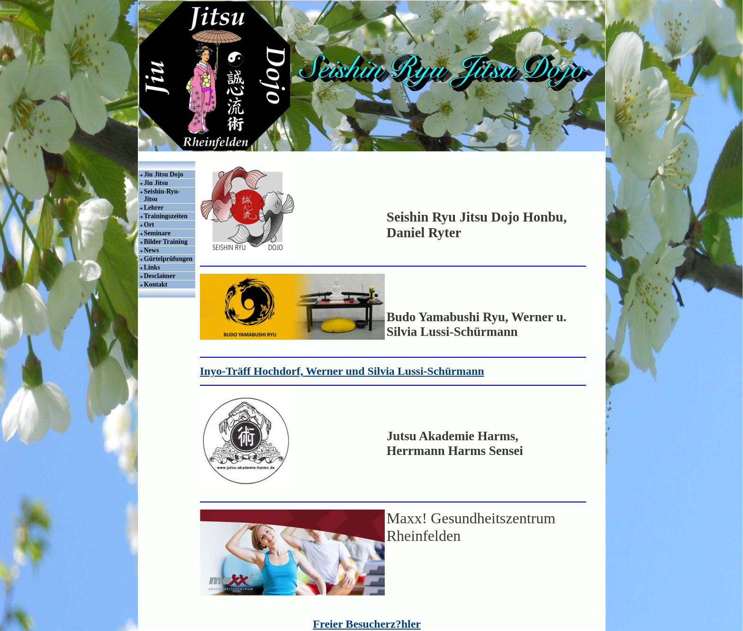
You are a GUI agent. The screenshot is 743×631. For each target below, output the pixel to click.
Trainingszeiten (166, 216)
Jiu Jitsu (156, 182)
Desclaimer (160, 275)
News (151, 250)
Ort (149, 224)
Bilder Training (166, 241)
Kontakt (156, 284)
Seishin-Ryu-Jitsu (162, 195)
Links (152, 267)
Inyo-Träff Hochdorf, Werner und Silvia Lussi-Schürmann (342, 371)
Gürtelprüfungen (168, 258)
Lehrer (154, 207)
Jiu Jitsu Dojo (163, 174)
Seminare (157, 233)
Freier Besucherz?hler (367, 624)
